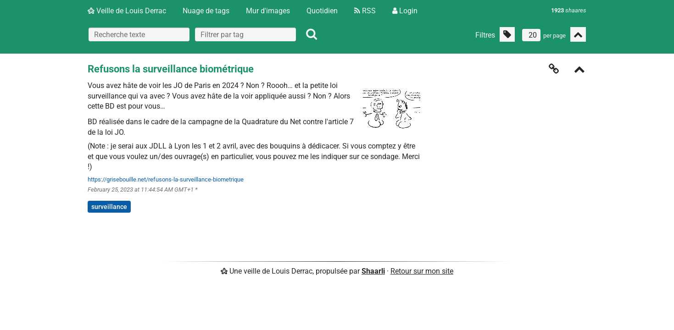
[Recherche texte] (139, 34)
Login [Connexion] (405, 10)
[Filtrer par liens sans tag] (507, 34)
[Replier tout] (578, 34)
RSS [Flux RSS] (365, 10)
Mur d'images (268, 10)
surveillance (109, 206)
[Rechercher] (311, 34)
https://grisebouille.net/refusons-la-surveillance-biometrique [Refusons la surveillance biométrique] (166, 179)
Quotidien (322, 10)
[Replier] (579, 70)
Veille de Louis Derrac (127, 10)
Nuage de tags (206, 10)
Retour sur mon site (421, 271)
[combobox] (245, 34)
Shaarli (373, 271)
